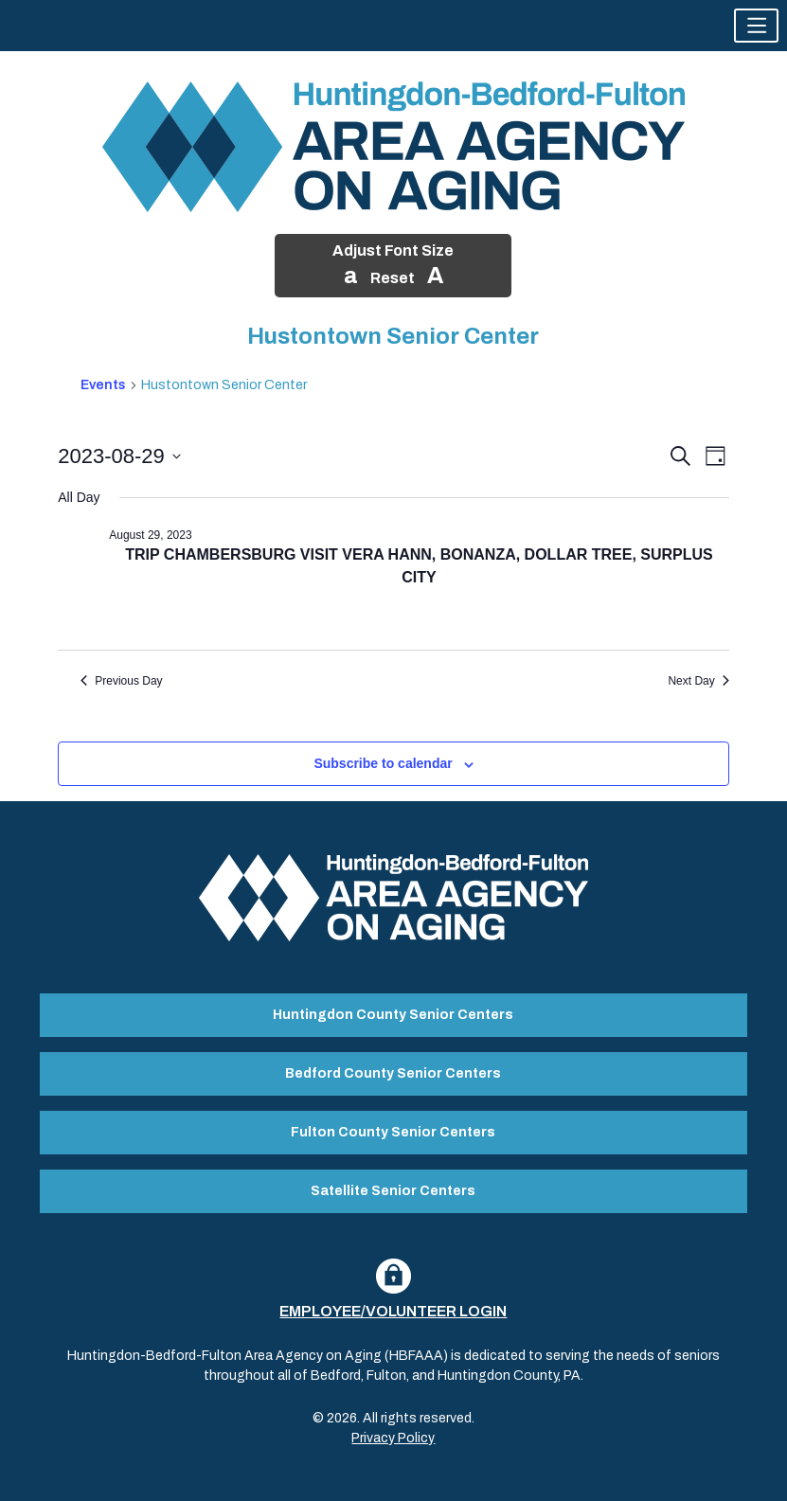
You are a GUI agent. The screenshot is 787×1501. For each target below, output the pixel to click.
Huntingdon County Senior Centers (393, 1015)
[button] (756, 26)
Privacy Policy (393, 1438)
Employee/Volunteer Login (393, 1311)
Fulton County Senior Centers (393, 1132)
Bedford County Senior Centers (393, 1073)
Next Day (698, 681)
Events (103, 385)
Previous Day (121, 681)
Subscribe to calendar (382, 763)
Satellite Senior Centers (393, 1191)
